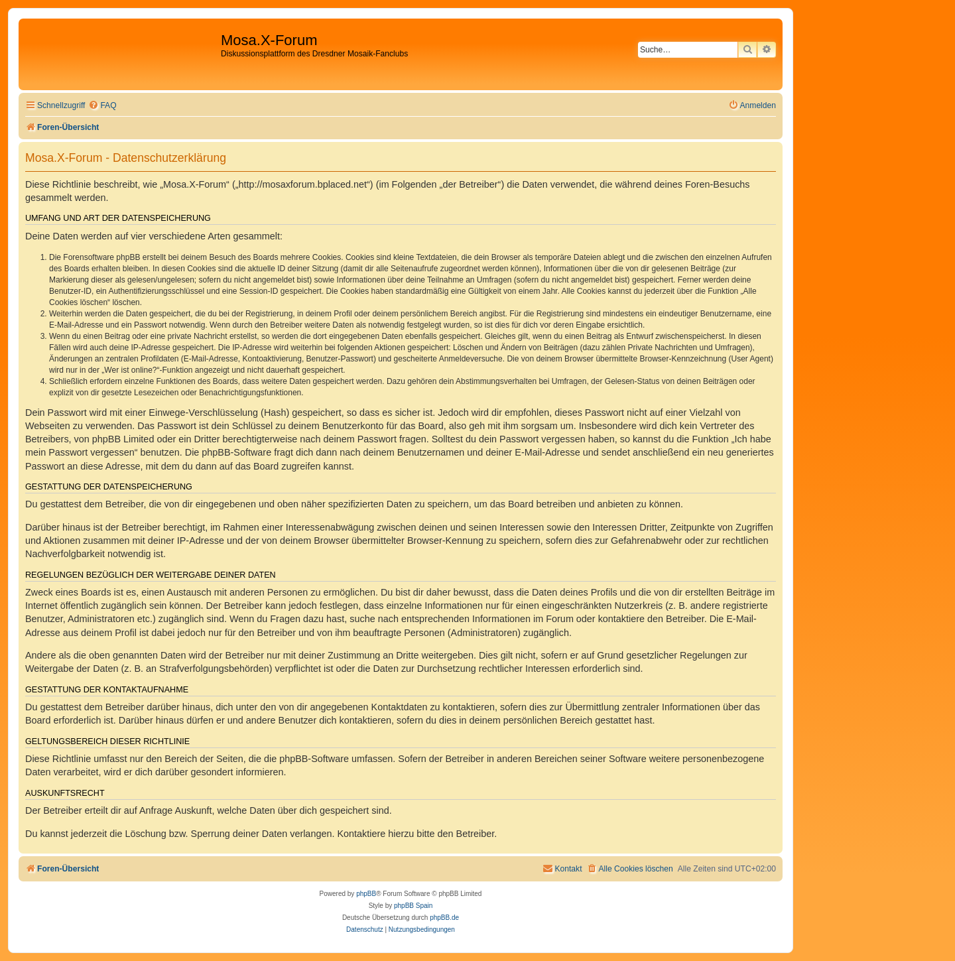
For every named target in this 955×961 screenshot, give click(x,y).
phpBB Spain (413, 905)
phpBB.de (444, 917)
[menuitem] (102, 106)
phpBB (366, 893)
